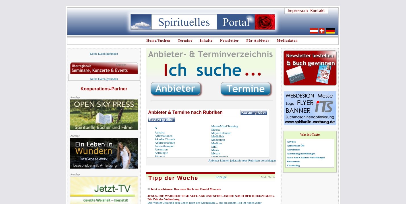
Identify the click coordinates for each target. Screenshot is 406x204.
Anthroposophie (165, 142)
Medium (216, 143)
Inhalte (206, 40)
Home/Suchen (158, 40)
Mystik (215, 153)
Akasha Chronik (165, 139)
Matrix (215, 129)
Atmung (160, 156)
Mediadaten (287, 40)
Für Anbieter (258, 40)
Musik (215, 150)
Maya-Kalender (221, 133)
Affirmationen (164, 135)
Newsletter (229, 40)
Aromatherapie (164, 146)
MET (214, 146)
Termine (185, 40)
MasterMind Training (224, 126)
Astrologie (161, 152)
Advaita (160, 132)
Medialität (217, 136)
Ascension (161, 149)
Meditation (218, 139)
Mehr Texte (268, 177)
